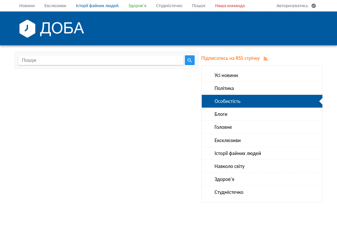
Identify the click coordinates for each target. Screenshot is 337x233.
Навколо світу (230, 166)
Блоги (221, 114)
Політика (224, 88)
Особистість (228, 101)
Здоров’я (137, 5)
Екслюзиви (55, 5)
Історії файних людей (97, 5)
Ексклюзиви (228, 140)
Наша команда (230, 5)
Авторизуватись (297, 5)
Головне (223, 127)
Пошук (199, 5)
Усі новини (226, 75)
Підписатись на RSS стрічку (235, 58)
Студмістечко (169, 5)
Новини (27, 5)
